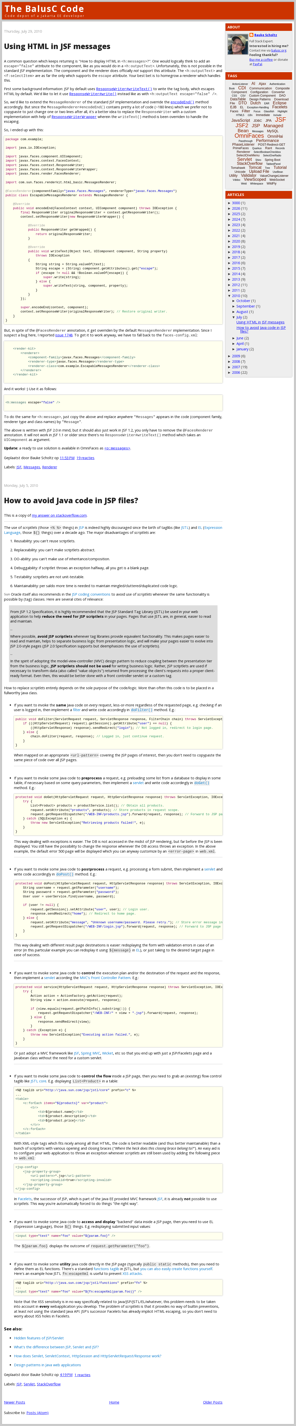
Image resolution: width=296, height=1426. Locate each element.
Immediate (263, 115)
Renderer (49, 467)
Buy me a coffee (261, 60)
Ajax (262, 83)
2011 (236, 290)
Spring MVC (90, 1053)
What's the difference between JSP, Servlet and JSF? (56, 1347)
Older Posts (212, 1402)
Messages (31, 467)
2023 (236, 224)
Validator (248, 175)
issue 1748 (64, 335)
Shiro (258, 160)
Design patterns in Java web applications (47, 1365)
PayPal (257, 64)
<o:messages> (117, 448)
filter (76, 709)
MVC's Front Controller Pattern (105, 977)
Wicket (107, 1053)
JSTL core (38, 1081)
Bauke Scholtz (265, 35)
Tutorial (280, 167)
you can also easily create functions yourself (176, 1268)
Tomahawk (238, 168)
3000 (236, 202)
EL (200, 527)
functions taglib (106, 1268)
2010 (236, 295)
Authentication (277, 84)
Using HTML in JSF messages (57, 46)
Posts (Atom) (37, 1412)
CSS (234, 95)
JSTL (185, 527)
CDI (242, 87)
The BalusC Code (44, 8)
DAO (282, 95)
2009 (236, 356)
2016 (236, 262)
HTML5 (240, 115)
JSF (18, 467)
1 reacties (82, 1374)
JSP (81, 527)
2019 (236, 246)
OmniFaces (249, 135)
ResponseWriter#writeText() (124, 88)
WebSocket (277, 180)
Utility (233, 176)
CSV (243, 95)
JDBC (257, 121)
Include (277, 115)
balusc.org (278, 50)
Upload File (259, 171)
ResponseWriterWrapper (74, 116)
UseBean (278, 172)
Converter (278, 92)
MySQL (273, 131)
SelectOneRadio (272, 155)
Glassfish (269, 111)
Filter (246, 111)
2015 (236, 268)
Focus (257, 111)
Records (280, 148)
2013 (236, 279)
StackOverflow (49, 1384)
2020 (236, 241)
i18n (250, 115)
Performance (267, 140)
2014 (236, 273)
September (245, 306)
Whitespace (256, 183)
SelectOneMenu (247, 155)
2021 (236, 235)
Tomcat (255, 167)
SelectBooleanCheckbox (267, 152)
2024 (236, 219)
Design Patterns (260, 99)
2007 (236, 367)
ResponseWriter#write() (93, 93)
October (243, 300)
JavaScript (240, 120)
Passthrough (246, 141)
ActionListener (240, 84)
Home (114, 1402)
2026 (236, 208)
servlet (138, 782)
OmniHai (275, 136)
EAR (266, 103)
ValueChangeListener (274, 176)
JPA (268, 121)
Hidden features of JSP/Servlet (39, 1338)
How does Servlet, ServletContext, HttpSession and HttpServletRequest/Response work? (87, 1356)
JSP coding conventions (91, 594)
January (242, 349)
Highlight (282, 111)
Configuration (259, 92)
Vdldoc (236, 180)
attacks (136, 1273)
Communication (260, 88)
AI (253, 83)
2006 (236, 372)
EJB (233, 107)
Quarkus (257, 148)
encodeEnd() (182, 102)
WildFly (271, 183)
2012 (236, 284)
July (239, 317)
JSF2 (241, 125)
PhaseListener (243, 144)
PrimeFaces (241, 148)
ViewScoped (255, 179)
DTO (242, 103)
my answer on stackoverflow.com (59, 515)
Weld (244, 183)
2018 (236, 251)
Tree (267, 168)
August (242, 311)
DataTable (238, 99)
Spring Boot (272, 160)
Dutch (255, 103)
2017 (236, 257)
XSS (126, 1273)
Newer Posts (14, 1402)
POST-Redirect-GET (271, 144)
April (240, 343)
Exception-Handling (258, 107)
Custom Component (262, 95)
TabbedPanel (273, 164)
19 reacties (85, 457)
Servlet (29, 1384)
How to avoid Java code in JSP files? (71, 500)
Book (232, 88)
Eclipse (280, 103)
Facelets (25, 1198)
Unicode (239, 172)
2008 (236, 361)
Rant (268, 148)
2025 (236, 213)
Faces (234, 111)
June (239, 338)
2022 (236, 230)
